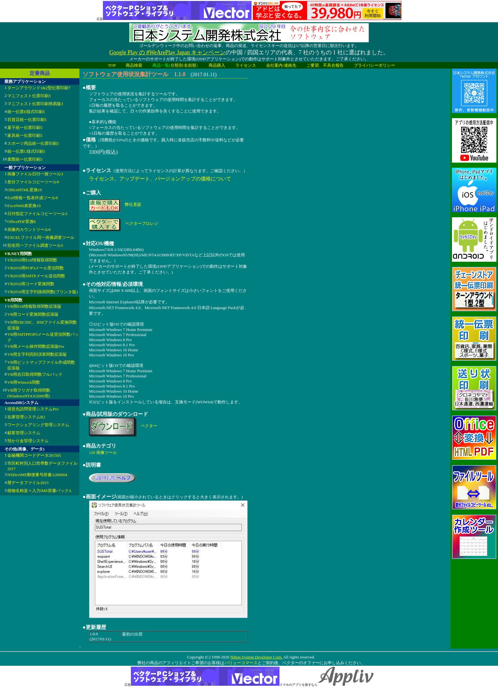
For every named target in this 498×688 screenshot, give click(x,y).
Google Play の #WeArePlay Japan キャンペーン (167, 52)
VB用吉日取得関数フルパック (35, 374)
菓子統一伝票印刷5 (25, 127)
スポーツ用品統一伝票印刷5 (33, 143)
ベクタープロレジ (141, 223)
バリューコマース (241, 662)
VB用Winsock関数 (23, 382)
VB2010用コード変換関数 (30, 283)
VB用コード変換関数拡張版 (32, 314)
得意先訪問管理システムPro (32, 409)
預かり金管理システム (28, 440)
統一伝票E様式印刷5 (26, 111)
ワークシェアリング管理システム (38, 424)
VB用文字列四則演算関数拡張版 (37, 354)
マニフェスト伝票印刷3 (29, 95)
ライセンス (245, 65)
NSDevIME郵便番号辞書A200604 (37, 474)
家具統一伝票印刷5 (25, 135)
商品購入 (217, 65)
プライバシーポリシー (374, 65)
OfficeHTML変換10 (24, 189)
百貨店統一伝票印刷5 (27, 119)
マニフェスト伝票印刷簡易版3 (35, 103)
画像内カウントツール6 (29, 229)
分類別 (177, 65)
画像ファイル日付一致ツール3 (35, 174)
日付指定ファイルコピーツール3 (37, 213)
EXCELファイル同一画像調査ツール (40, 237)
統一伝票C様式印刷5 (26, 151)
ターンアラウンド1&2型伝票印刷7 (39, 87)
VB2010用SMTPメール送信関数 (36, 275)
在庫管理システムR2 (26, 417)
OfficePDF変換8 (21, 221)
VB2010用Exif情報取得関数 (32, 260)
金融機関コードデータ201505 (34, 455)
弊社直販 (133, 204)
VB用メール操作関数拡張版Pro (35, 346)
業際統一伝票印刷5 (25, 159)
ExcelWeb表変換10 (24, 205)
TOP (112, 65)
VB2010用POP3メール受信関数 (35, 268)
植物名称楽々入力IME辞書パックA (39, 490)
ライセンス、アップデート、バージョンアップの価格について (160, 178)
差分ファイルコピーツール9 (33, 181)
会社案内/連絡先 (281, 65)
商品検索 (134, 65)
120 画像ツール (103, 452)
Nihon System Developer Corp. (256, 657)
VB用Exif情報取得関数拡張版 (34, 306)
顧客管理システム (23, 432)
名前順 (190, 65)
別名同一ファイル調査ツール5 (35, 245)
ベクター (149, 425)
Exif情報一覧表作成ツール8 (32, 197)
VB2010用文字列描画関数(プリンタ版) (42, 291)
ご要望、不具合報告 (325, 65)
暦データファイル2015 (28, 482)
